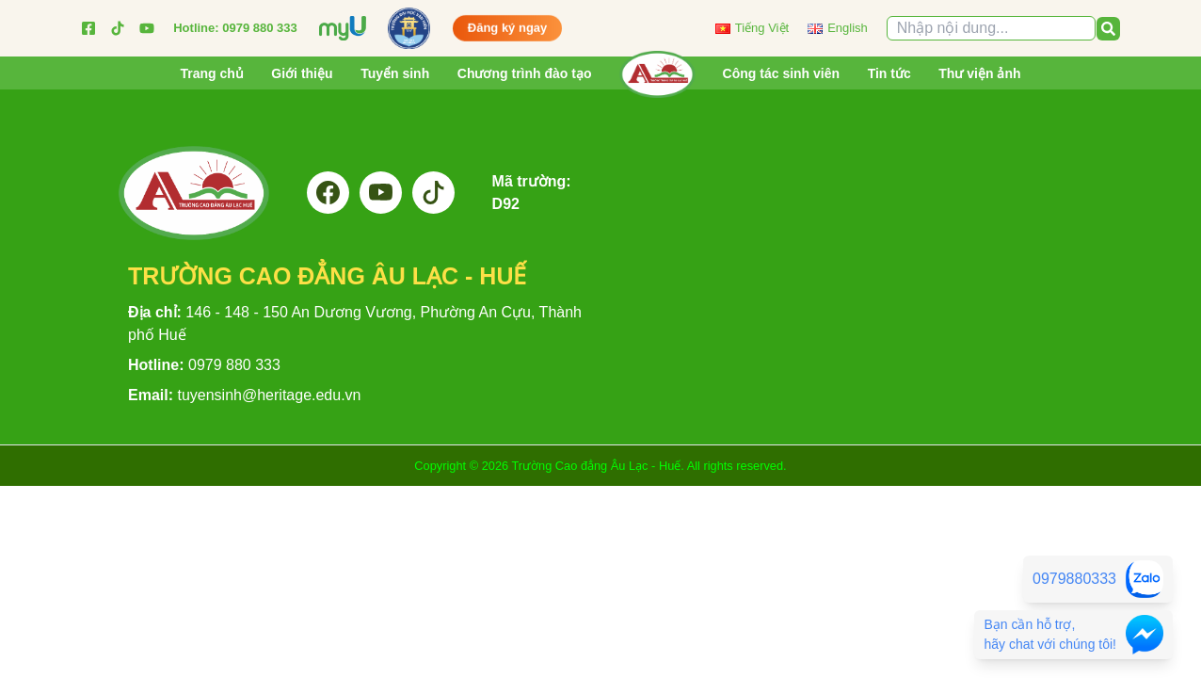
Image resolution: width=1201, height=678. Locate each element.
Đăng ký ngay (508, 23)
